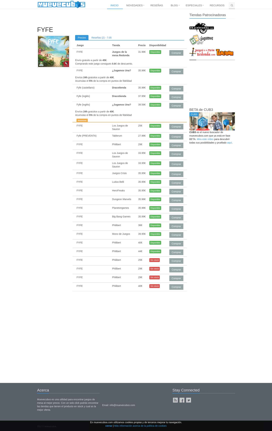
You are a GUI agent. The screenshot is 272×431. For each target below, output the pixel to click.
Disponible (155, 52)
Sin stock (154, 260)
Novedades (134, 5)
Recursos (217, 5)
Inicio (114, 5)
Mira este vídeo (205, 139)
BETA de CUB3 (201, 110)
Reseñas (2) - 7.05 (101, 37)
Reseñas (156, 5)
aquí (229, 142)
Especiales (194, 5)
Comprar (176, 53)
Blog (174, 5)
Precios (82, 37)
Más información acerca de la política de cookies (140, 425)
